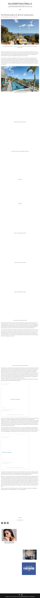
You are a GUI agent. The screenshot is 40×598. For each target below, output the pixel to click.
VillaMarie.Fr (24, 489)
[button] (20, 79)
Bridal (14, 17)
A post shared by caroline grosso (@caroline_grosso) (15, 414)
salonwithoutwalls (5, 17)
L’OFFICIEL (15, 46)
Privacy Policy (32, 596)
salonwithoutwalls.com (24, 596)
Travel (17, 17)
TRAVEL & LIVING (4, 51)
